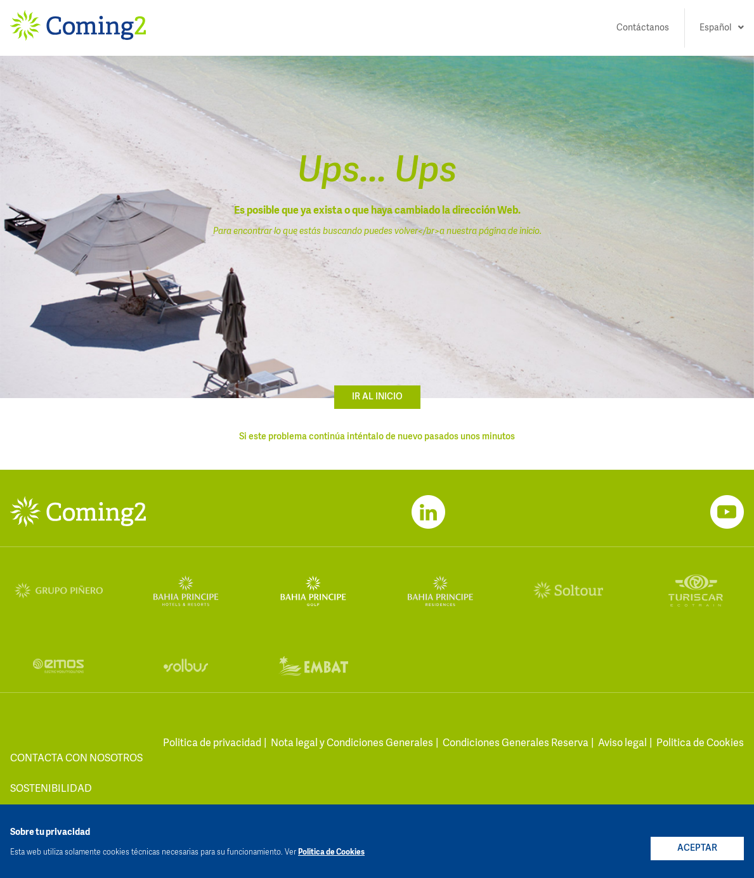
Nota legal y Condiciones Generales (352, 744)
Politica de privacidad (212, 744)
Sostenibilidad (51, 789)
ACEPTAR (697, 848)
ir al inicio (377, 396)
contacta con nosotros (76, 759)
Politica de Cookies (700, 744)
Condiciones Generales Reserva (515, 744)
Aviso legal (622, 744)
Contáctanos (642, 27)
